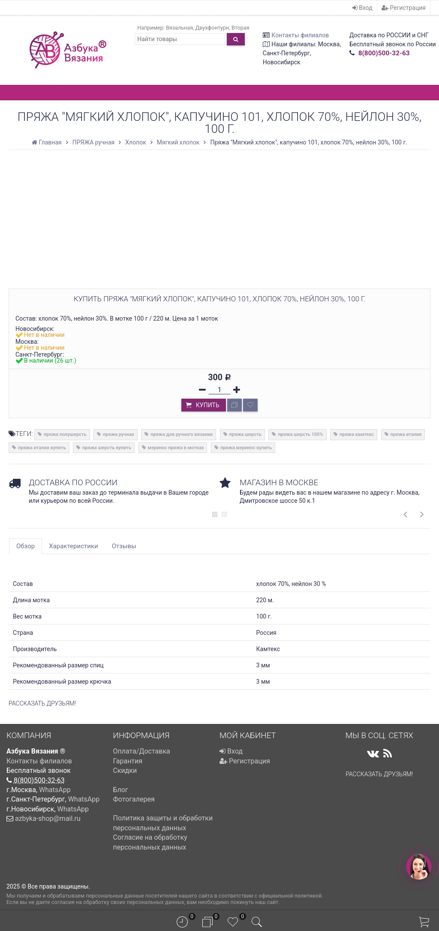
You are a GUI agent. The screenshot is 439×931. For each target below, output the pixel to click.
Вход (362, 7)
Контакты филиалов (300, 35)
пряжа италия (406, 434)
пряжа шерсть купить (106, 447)
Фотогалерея (134, 799)
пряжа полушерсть (65, 434)
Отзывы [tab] (124, 546)
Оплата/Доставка (141, 751)
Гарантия (128, 761)
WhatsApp (55, 790)
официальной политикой (290, 895)
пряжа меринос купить (246, 447)
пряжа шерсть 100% (300, 434)
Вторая (241, 27)
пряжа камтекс (357, 434)
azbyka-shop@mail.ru (48, 818)
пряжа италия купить (42, 447)
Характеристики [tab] (73, 546)
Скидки (125, 770)
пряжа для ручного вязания (181, 434)
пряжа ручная (118, 434)
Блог (120, 790)
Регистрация (404, 7)
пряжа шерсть (245, 434)
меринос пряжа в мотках (176, 447)
